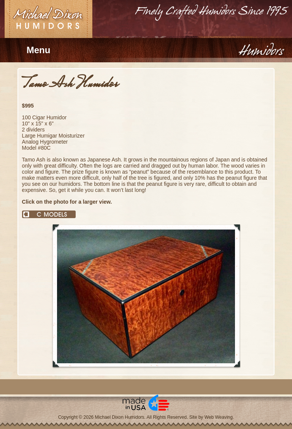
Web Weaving (219, 417)
